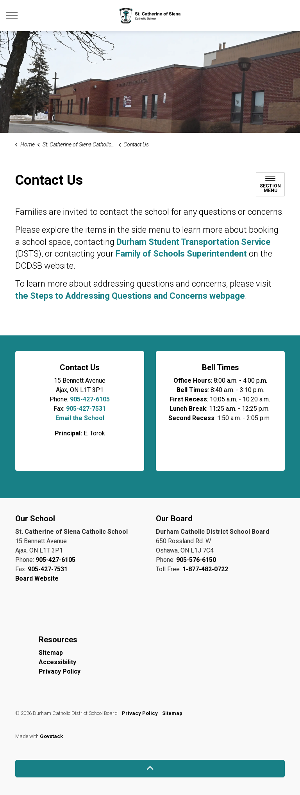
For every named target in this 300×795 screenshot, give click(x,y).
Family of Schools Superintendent (181, 253)
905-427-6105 (90, 399)
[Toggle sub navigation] (270, 184)
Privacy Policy (59, 671)
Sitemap (51, 652)
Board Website (37, 578)
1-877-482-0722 (205, 569)
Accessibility (57, 662)
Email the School (79, 418)
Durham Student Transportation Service (193, 242)
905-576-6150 (196, 559)
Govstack (51, 736)
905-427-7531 (86, 408)
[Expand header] (11, 15)
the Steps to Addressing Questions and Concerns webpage (130, 296)
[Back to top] (150, 768)
